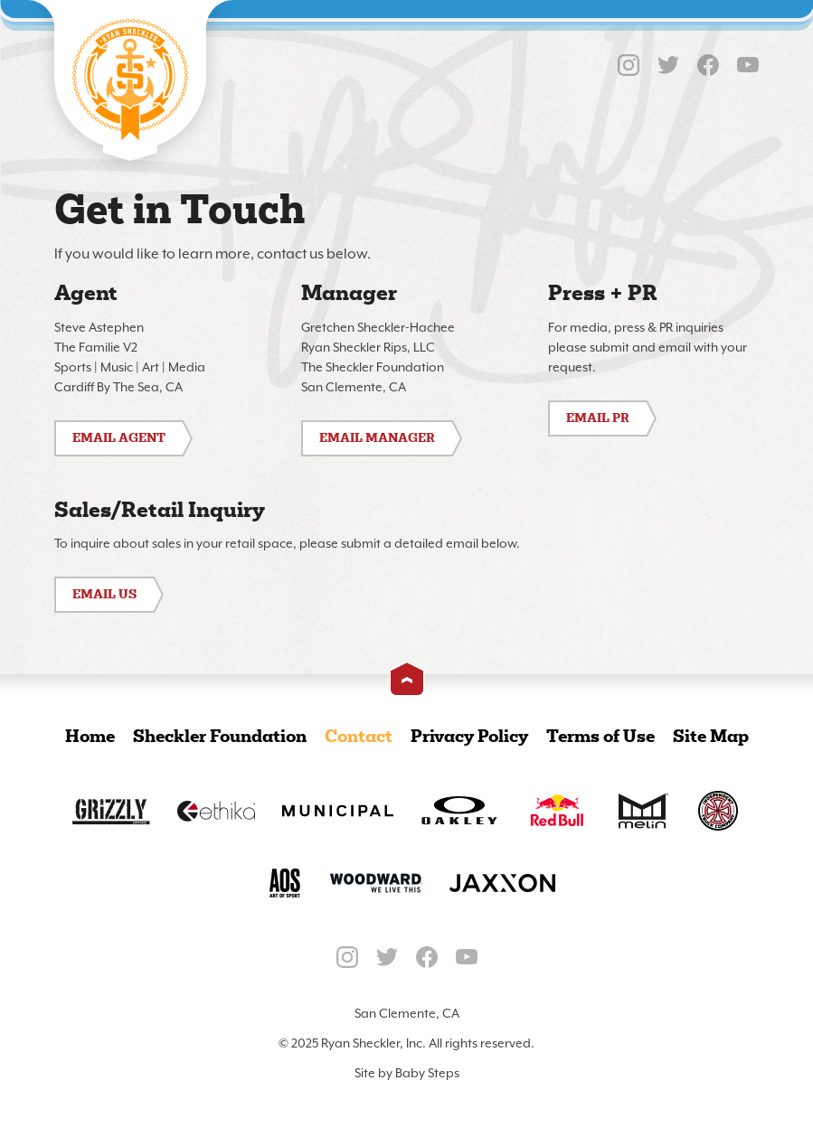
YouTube (748, 65)
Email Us (104, 595)
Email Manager (377, 439)
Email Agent (118, 439)
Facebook (708, 65)
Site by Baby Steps (407, 1073)
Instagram (628, 65)
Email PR (597, 419)
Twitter (668, 65)
